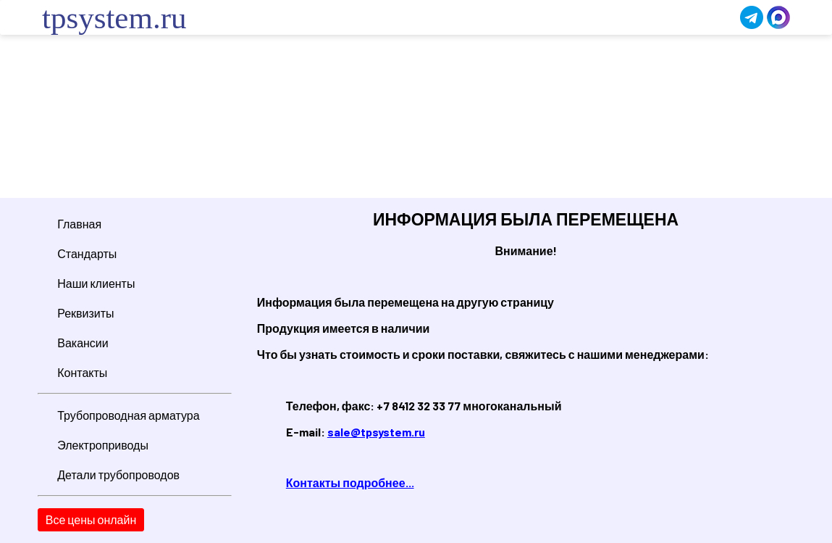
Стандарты (87, 253)
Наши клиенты (96, 283)
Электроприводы (102, 445)
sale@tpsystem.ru (376, 432)
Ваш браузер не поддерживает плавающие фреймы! (416, 118)
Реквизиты (85, 313)
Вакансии (83, 342)
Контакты (82, 372)
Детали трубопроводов (118, 474)
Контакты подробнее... (350, 482)
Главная (79, 224)
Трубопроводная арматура (128, 415)
